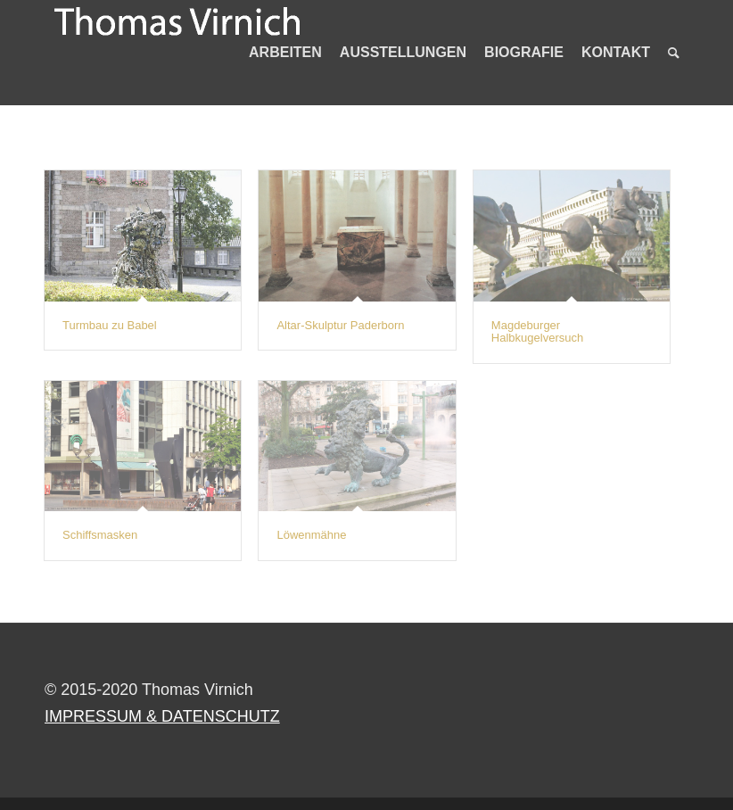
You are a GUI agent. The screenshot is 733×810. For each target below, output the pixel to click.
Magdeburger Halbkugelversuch (537, 331)
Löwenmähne (311, 534)
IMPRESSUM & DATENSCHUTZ (162, 716)
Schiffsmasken (99, 534)
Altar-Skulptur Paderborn (340, 325)
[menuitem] (285, 52)
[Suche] (673, 52)
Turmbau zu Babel (109, 325)
